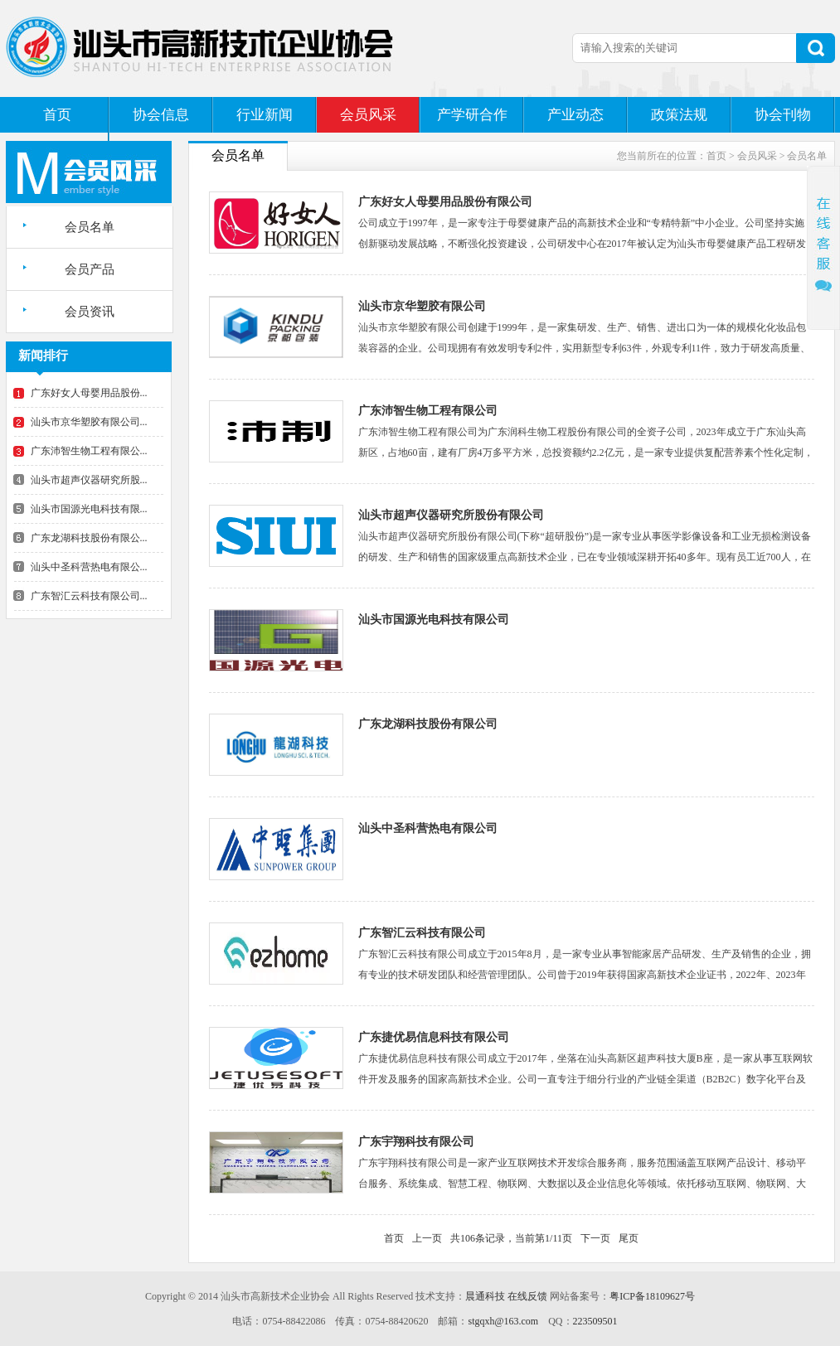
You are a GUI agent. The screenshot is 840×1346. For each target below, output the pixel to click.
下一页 (595, 1238)
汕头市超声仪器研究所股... (89, 480)
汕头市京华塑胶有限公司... (89, 422)
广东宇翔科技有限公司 (416, 1141)
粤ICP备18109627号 (652, 1296)
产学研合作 (472, 115)
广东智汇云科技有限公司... (89, 596)
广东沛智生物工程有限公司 (428, 410)
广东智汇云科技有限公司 (422, 933)
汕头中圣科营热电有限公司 (428, 828)
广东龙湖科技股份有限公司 (428, 724)
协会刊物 (783, 115)
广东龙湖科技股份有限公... (89, 538)
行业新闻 (264, 115)
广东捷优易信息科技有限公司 (433, 1037)
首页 (57, 115)
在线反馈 (527, 1296)
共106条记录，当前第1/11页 (511, 1238)
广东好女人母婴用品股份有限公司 (445, 202)
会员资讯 (89, 311)
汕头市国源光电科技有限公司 (433, 619)
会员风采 (368, 115)
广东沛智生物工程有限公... (89, 451)
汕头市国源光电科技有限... (89, 509)
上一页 (427, 1238)
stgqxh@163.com (503, 1321)
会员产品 (89, 269)
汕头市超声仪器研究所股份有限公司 (451, 515)
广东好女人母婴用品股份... (89, 393)
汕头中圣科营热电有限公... (89, 567)
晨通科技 (485, 1296)
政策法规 (679, 115)
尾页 (628, 1238)
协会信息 (161, 115)
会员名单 (89, 227)
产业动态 (575, 115)
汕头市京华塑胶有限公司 (422, 306)
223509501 (595, 1321)
